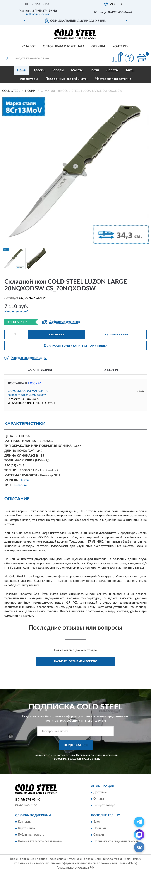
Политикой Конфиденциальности (97, 755)
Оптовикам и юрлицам (63, 46)
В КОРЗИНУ (56, 334)
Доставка (100, 792)
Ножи (21, 70)
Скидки (98, 834)
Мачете (77, 70)
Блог (96, 821)
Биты (130, 70)
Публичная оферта (31, 834)
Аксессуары (29, 78)
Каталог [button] (29, 46)
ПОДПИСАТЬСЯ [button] (76, 745)
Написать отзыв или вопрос (75, 661)
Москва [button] (34, 383)
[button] (38, 14)
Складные (21, 485)
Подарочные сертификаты (66, 78)
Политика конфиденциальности (116, 841)
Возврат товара (104, 805)
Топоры (58, 70)
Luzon (25, 480)
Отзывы (98, 46)
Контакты (120, 46)
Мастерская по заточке (113, 78)
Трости (39, 70)
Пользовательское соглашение (40, 841)
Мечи (94, 70)
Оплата (98, 798)
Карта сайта (26, 828)
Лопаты (112, 70)
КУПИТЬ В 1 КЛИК (116, 334)
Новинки (99, 828)
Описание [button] (111, 370)
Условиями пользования (69, 758)
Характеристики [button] (40, 370)
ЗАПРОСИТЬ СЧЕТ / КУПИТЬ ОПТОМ (75, 345)
